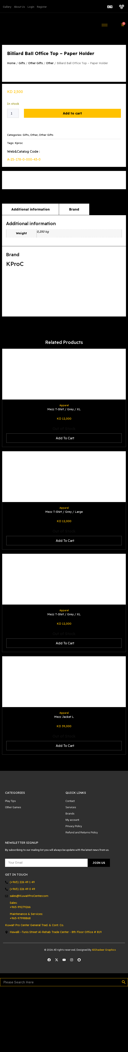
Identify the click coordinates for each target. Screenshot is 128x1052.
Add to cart (72, 174)
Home (11, 63)
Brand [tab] (74, 270)
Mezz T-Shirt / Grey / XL (64, 470)
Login (31, 6)
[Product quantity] (13, 174)
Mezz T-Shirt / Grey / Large (64, 573)
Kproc (19, 203)
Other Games (13, 868)
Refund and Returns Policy (82, 893)
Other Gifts (35, 63)
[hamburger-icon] (104, 25)
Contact (70, 861)
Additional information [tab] (30, 270)
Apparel (64, 466)
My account (72, 880)
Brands (70, 874)
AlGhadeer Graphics (104, 1010)
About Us (19, 6)
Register (42, 6)
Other (50, 63)
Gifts (22, 63)
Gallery (7, 6)
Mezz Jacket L (64, 778)
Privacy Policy (74, 887)
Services (71, 868)
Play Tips (10, 861)
